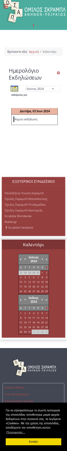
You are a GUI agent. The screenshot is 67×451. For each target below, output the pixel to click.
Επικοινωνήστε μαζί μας (19, 401)
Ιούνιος (34, 257)
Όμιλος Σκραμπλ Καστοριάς (23, 210)
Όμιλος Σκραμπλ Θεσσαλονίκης (26, 199)
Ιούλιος (33, 298)
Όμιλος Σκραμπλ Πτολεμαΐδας (25, 205)
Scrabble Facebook (18, 228)
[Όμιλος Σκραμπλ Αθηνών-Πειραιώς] (33, 368)
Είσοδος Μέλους (14, 387)
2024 (33, 261)
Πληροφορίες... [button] (15, 432)
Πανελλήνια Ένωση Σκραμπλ (24, 193)
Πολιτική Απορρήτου (17, 394)
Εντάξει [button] (33, 441)
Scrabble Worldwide (17, 216)
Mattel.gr (10, 222)
